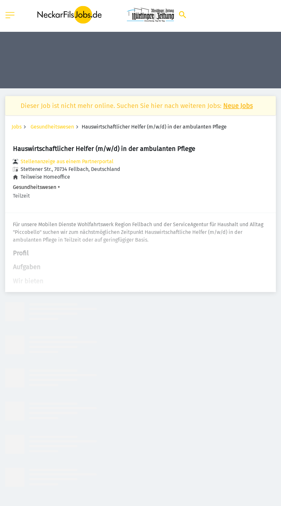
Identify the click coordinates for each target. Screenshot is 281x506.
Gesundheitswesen (52, 127)
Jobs (17, 127)
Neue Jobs (238, 106)
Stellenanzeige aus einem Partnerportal (67, 161)
